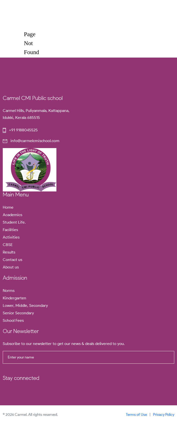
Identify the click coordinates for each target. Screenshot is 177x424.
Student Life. (14, 222)
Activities (11, 237)
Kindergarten (14, 298)
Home (8, 207)
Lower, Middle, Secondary (25, 305)
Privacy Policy (163, 414)
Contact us (12, 259)
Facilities (10, 229)
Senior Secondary (18, 313)
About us (11, 267)
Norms (8, 290)
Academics (12, 214)
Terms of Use (136, 414)
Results (9, 252)
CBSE (8, 244)
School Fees (13, 320)
